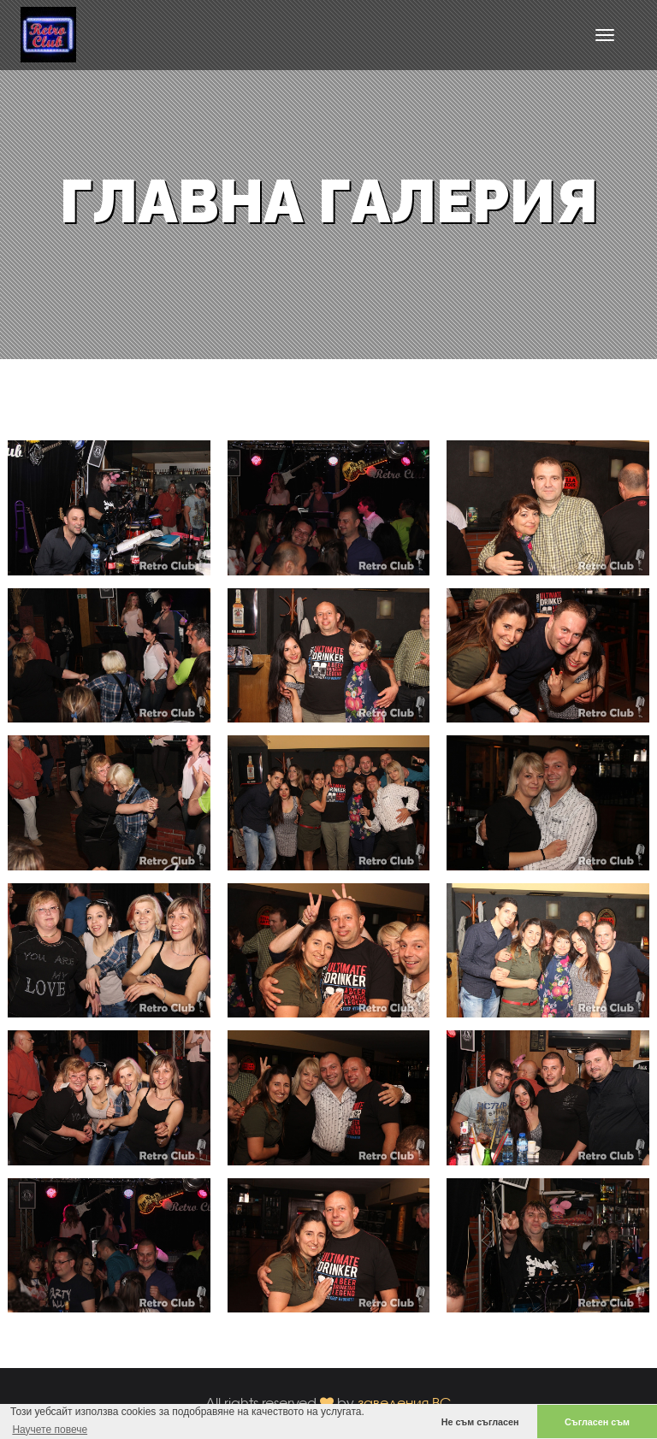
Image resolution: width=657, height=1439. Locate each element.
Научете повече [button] (49, 1430)
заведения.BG (405, 1403)
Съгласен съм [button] (597, 1422)
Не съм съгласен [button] (480, 1422)
